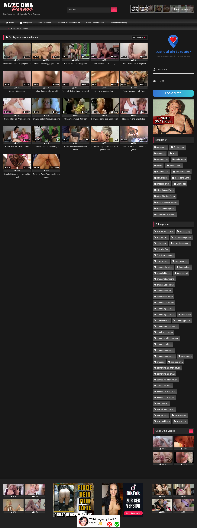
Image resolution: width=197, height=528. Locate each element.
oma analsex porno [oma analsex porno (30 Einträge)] (165, 282)
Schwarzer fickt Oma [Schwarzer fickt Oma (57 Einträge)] (166, 389)
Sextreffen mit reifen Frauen (68, 23)
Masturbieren (163, 183)
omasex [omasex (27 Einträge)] (160, 360)
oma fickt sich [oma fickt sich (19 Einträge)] (163, 318)
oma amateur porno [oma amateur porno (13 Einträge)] (165, 276)
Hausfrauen (162, 177)
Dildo (159, 165)
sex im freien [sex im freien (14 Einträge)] (162, 401)
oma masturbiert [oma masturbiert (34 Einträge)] (164, 342)
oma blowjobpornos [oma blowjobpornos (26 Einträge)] (165, 312)
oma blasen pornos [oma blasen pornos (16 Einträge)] (165, 300)
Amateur (161, 153)
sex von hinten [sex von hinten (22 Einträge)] (163, 419)
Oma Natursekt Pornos (167, 200)
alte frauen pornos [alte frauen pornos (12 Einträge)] (165, 229)
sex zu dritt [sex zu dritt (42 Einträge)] (181, 419)
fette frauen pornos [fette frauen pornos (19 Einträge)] (165, 253)
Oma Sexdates (44, 23)
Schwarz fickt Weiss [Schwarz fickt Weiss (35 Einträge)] (165, 395)
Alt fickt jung (179, 147)
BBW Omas (162, 159)
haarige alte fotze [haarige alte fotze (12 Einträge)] (164, 265)
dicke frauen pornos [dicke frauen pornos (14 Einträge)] (182, 235)
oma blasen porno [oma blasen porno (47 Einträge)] (165, 294)
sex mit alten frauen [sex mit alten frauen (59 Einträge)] (165, 407)
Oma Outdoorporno (165, 206)
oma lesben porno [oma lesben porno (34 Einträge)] (165, 330)
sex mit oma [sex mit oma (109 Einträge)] (162, 413)
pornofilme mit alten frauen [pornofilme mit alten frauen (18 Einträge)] (168, 365)
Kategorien (27, 23)
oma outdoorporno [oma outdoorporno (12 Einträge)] (165, 348)
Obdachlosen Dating (118, 23)
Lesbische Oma (182, 177)
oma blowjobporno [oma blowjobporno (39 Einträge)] (165, 306)
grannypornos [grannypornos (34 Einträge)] (181, 259)
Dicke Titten (180, 159)
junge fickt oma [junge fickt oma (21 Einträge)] (163, 270)
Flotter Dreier (175, 165)
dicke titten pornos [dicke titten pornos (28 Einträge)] (181, 241)
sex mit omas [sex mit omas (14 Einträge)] (180, 413)
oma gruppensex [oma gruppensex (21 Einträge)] (183, 318)
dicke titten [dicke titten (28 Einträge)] (161, 241)
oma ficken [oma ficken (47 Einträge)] (186, 312)
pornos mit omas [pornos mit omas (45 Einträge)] (164, 383)
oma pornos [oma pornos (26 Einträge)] (186, 354)
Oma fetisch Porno (165, 188)
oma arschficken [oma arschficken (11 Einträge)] (164, 288)
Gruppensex (162, 171)
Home (11, 23)
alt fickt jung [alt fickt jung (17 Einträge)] (185, 229)
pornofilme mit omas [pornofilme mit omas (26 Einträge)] (166, 371)
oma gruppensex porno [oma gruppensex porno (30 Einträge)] (167, 324)
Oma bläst (181, 183)
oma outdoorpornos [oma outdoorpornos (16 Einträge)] (165, 354)
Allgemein (161, 147)
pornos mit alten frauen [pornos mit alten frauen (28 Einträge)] (167, 377)
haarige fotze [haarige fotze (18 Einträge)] (185, 265)
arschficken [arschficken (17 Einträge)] (162, 235)
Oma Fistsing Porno (166, 194)
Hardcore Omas (183, 171)
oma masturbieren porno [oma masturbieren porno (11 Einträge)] (167, 336)
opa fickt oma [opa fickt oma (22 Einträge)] (177, 360)
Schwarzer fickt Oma (166, 212)
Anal (174, 153)
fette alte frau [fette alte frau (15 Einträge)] (162, 247)
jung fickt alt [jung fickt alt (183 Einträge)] (182, 270)
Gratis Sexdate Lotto (95, 23)
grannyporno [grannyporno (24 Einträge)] (162, 259)
